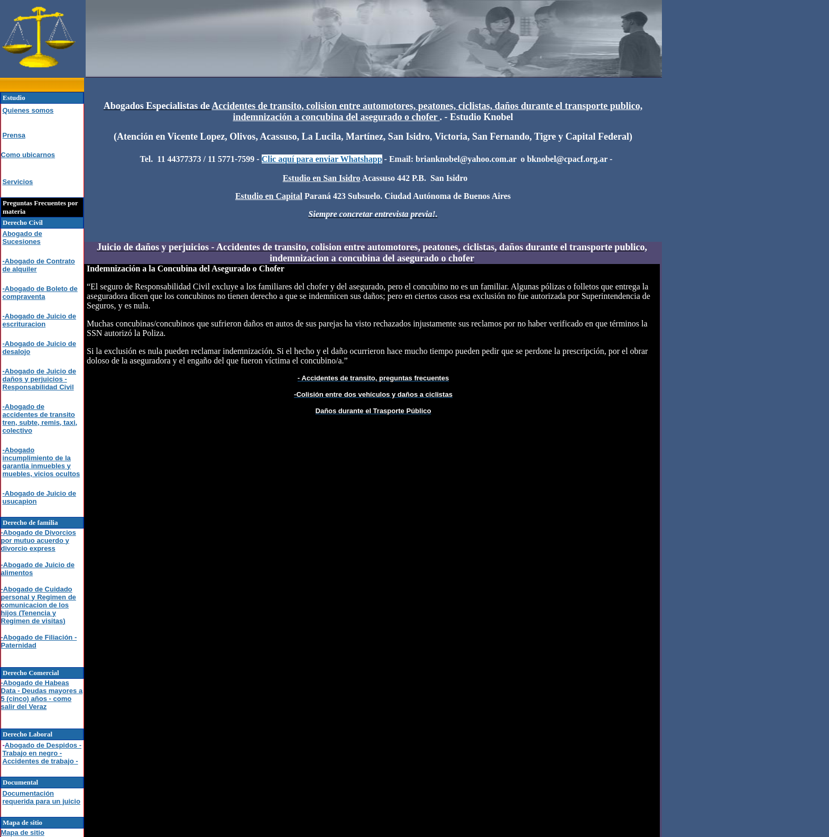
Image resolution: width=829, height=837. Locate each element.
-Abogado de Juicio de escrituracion (39, 320)
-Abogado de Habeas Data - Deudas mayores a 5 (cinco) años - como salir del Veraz (42, 695)
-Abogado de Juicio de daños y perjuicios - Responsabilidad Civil (39, 379)
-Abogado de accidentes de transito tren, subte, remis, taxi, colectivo (40, 418)
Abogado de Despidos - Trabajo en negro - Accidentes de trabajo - (42, 753)
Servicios (18, 182)
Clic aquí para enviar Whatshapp (322, 158)
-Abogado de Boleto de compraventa (40, 293)
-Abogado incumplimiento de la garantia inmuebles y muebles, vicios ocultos (41, 462)
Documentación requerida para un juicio (41, 797)
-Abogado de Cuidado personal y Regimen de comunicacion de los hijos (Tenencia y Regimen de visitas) (38, 605)
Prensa (14, 135)
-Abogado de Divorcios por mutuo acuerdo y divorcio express (38, 540)
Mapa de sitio (22, 832)
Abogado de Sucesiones (22, 237)
